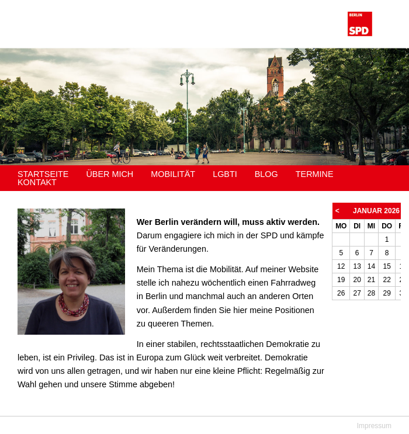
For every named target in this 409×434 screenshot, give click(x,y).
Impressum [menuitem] (374, 426)
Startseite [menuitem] (43, 174)
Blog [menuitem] (266, 174)
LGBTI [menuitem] (225, 174)
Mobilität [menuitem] (173, 174)
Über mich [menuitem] (109, 174)
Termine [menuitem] (315, 174)
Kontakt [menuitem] (37, 182)
